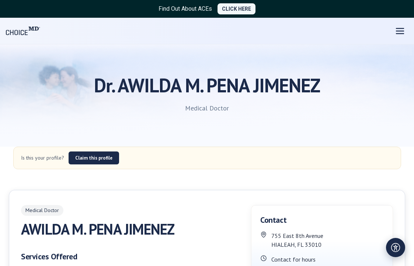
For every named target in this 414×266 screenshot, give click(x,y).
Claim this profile (93, 158)
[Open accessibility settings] (395, 247)
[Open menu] (400, 31)
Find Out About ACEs (185, 8)
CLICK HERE (236, 9)
